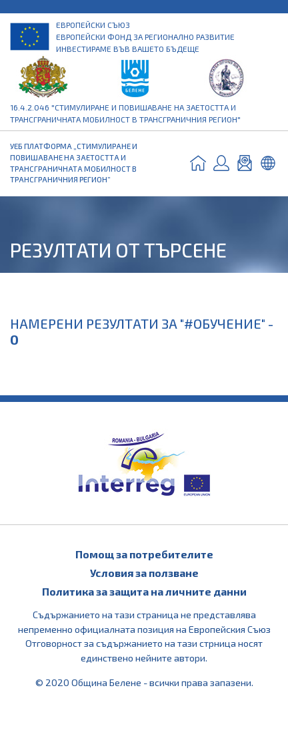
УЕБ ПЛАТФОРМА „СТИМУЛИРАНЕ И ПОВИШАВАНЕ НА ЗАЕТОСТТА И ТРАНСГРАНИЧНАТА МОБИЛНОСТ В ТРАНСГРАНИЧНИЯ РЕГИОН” (73, 163)
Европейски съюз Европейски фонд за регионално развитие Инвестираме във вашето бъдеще (145, 36)
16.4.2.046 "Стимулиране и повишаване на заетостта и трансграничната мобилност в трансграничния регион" (125, 113)
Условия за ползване (144, 572)
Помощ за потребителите (144, 554)
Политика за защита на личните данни (144, 591)
